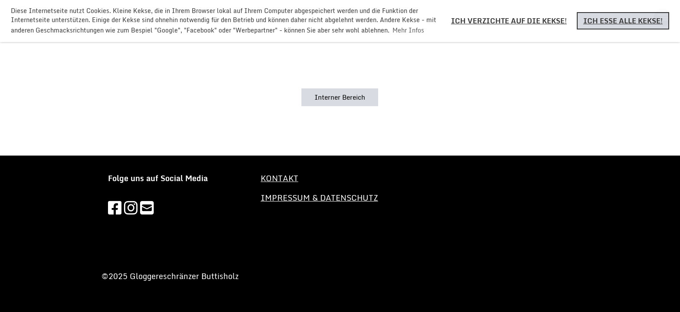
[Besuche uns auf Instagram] (131, 207)
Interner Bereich (339, 97)
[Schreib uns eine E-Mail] (147, 207)
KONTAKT (279, 178)
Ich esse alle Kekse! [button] (623, 20)
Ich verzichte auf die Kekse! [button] (509, 20)
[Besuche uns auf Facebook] (115, 207)
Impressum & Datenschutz (319, 197)
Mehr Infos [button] (408, 30)
